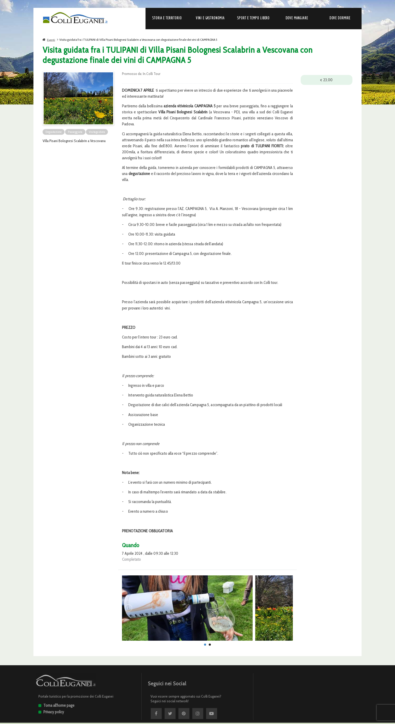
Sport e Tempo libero (253, 18)
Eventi (51, 40)
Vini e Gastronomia (210, 18)
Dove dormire (339, 18)
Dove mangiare (297, 18)
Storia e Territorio (167, 18)
